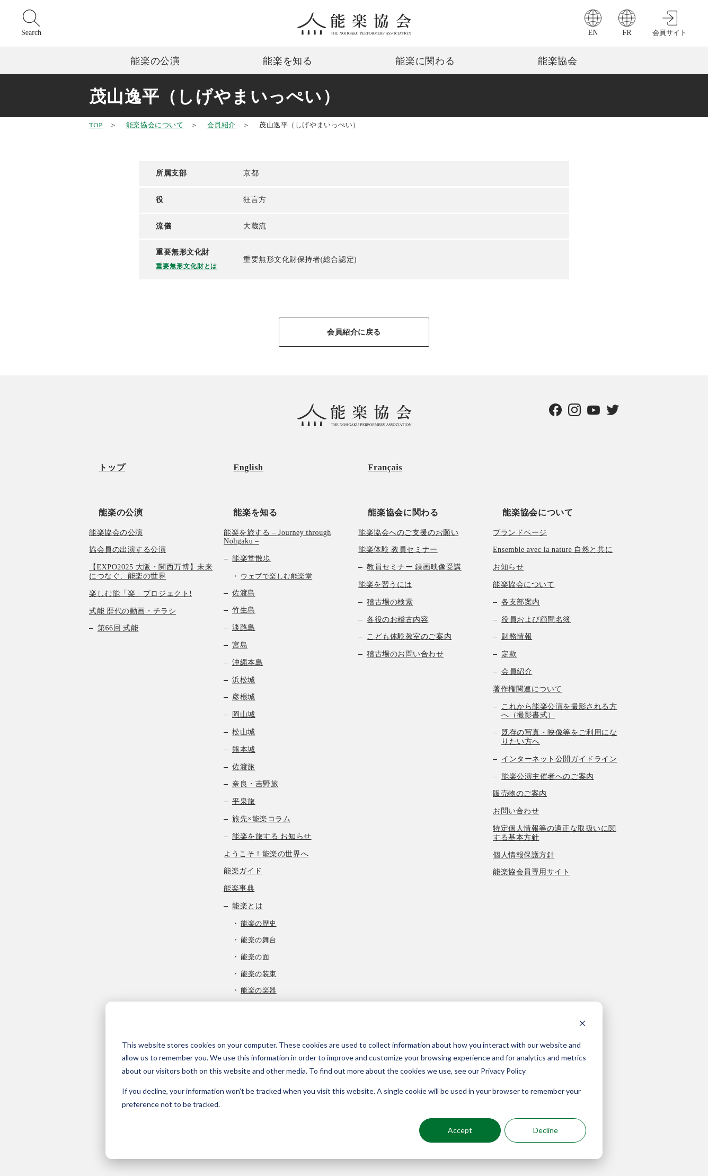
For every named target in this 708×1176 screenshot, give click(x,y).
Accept (460, 1130)
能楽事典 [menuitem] (239, 861)
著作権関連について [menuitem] (527, 661)
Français (375, 458)
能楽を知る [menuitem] (246, 484)
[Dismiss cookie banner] (582, 1024)
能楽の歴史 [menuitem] (259, 896)
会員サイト (669, 33)
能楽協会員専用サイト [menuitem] (531, 845)
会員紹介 (221, 125)
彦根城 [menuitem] (243, 670)
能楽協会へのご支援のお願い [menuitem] (408, 505)
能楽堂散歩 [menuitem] (251, 531)
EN (593, 33)
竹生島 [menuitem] (243, 583)
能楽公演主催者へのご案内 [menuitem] (547, 749)
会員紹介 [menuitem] (516, 644)
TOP (95, 125)
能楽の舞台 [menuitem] (259, 913)
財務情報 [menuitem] (516, 609)
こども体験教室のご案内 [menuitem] (409, 609)
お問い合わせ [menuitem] (516, 783)
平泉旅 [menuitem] (243, 774)
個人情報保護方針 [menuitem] (523, 827)
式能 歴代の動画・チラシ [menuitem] (132, 583)
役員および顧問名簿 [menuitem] (536, 592)
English (238, 458)
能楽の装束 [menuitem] (259, 946)
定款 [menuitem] (509, 626)
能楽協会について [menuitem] (528, 484)
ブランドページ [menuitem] (520, 505)
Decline (545, 1130)
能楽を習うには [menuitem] (385, 557)
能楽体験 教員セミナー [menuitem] (398, 522)
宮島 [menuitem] (239, 617)
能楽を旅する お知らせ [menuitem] (272, 809)
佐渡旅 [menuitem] (243, 739)
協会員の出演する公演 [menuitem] (127, 522)
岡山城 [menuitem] (243, 687)
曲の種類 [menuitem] (247, 997)
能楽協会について (154, 125)
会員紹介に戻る (354, 332)
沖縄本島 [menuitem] (247, 635)
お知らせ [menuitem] (508, 539)
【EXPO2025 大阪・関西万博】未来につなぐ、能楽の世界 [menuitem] (151, 544)
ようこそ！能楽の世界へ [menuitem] (266, 826)
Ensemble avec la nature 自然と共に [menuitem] (553, 522)
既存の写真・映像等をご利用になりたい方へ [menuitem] (559, 709)
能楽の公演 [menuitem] (111, 484)
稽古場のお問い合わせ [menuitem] (405, 626)
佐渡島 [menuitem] (243, 565)
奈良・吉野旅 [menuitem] (255, 757)
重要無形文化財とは (190, 265)
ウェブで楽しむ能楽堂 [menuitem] (276, 548)
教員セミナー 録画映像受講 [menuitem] (414, 539)
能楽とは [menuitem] (247, 878)
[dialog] (354, 1080)
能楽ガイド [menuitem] (243, 844)
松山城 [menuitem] (243, 704)
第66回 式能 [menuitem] (118, 601)
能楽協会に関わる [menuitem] (393, 484)
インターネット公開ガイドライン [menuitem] (559, 731)
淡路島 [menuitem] (243, 600)
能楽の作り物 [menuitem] (262, 980)
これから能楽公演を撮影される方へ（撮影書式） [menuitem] (559, 683)
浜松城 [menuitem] (243, 652)
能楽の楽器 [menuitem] (259, 963)
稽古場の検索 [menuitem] (390, 574)
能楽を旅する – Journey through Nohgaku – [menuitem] (277, 509)
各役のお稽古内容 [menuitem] (397, 592)
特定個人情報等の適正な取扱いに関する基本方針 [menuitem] (554, 805)
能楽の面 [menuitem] (255, 929)
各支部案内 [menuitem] (520, 574)
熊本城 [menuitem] (243, 722)
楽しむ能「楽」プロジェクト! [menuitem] (140, 566)
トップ (102, 458)
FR (626, 33)
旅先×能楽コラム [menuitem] (261, 791)
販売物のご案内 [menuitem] (520, 766)
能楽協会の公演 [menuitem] (116, 505)
